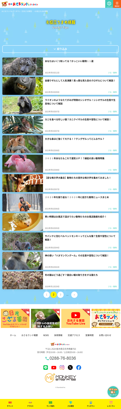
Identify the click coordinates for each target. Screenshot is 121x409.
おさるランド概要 (29, 335)
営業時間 (89, 335)
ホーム (13, 335)
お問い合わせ (105, 335)
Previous (4, 318)
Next (117, 318)
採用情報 (58, 335)
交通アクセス (74, 335)
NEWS (46, 335)
